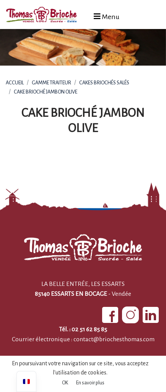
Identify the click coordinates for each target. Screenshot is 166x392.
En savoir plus (90, 383)
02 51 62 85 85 (89, 329)
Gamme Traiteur (51, 82)
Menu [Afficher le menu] (106, 17)
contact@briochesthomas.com (114, 339)
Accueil (15, 82)
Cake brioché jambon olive (45, 92)
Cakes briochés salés (104, 82)
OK (65, 383)
